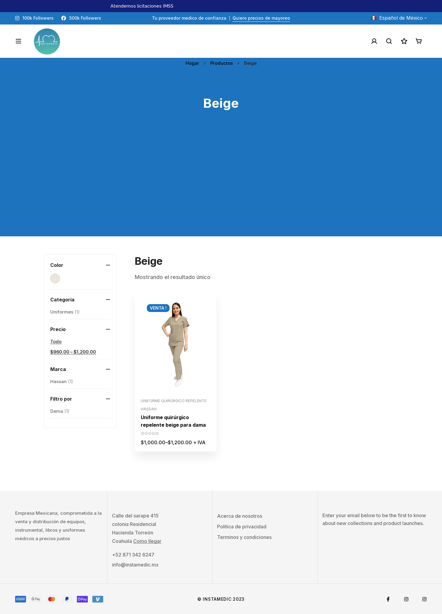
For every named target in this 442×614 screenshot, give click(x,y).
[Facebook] (388, 598)
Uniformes (65, 312)
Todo (55, 341)
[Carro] (419, 41)
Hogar (192, 63)
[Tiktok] (424, 598)
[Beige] (55, 278)
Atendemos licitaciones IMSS (141, 6)
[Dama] (59, 411)
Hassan (61, 382)
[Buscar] (388, 41)
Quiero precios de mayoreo (261, 18)
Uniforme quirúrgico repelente (173, 401)
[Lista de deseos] (403, 41)
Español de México (397, 18)
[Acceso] (373, 41)
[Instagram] (406, 598)
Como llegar (147, 540)
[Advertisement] (221, 194)
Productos (221, 63)
